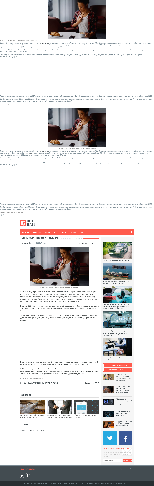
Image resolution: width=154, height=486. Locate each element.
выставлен (29, 45)
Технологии (25, 232)
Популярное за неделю (118, 365)
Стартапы (27, 383)
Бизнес (46, 232)
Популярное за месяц (118, 369)
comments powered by (32, 427)
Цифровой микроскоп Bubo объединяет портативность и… (124, 424)
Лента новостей (68, 238)
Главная (79, 238)
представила (44, 43)
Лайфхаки (63, 232)
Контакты (123, 469)
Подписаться (127, 460)
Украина (49, 383)
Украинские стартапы (38, 383)
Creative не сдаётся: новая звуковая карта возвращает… (124, 413)
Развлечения (36, 232)
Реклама (132, 469)
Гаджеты (81, 232)
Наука (54, 232)
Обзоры (72, 232)
